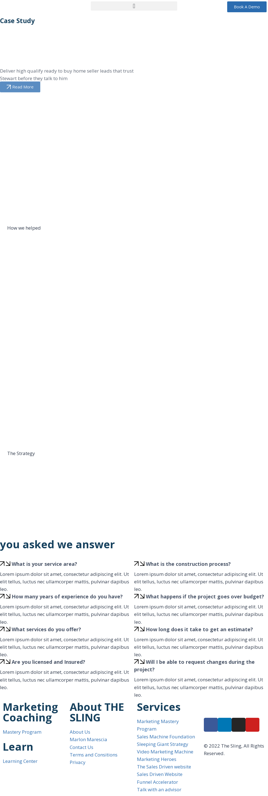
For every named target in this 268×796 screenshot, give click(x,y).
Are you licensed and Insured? (48, 662)
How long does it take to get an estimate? (199, 629)
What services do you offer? (46, 629)
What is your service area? (44, 564)
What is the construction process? (188, 564)
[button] (134, 6)
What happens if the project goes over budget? (205, 596)
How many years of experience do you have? (67, 596)
